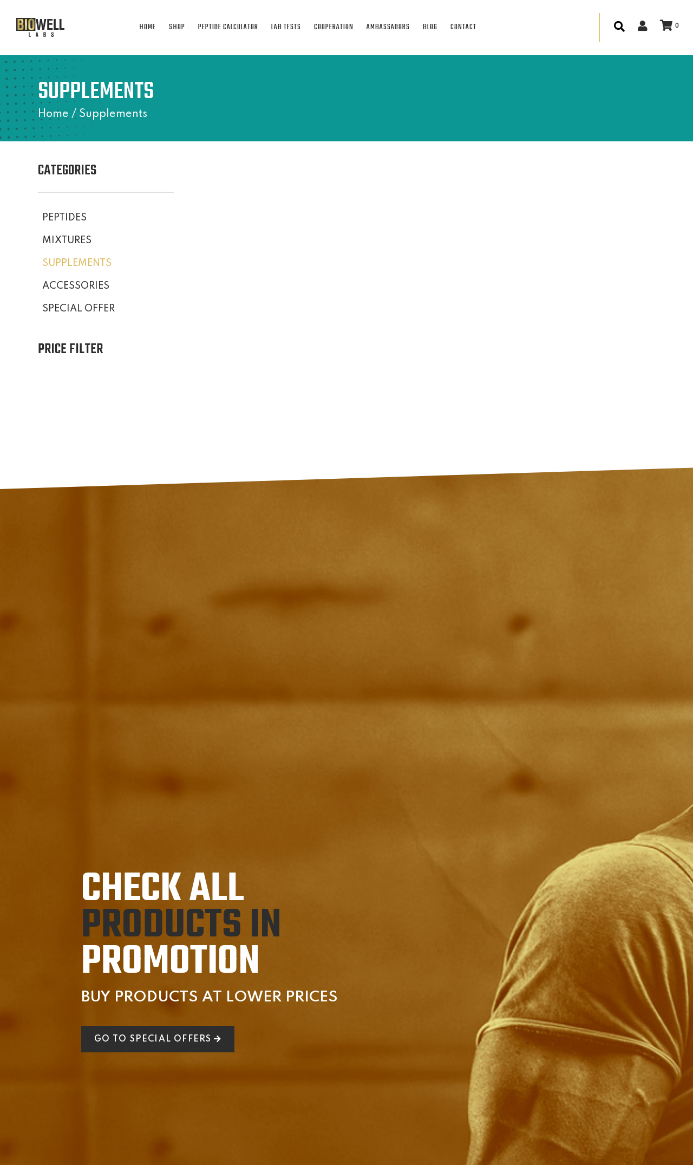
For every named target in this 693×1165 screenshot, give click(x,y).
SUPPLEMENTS (77, 263)
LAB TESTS (286, 27)
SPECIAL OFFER (78, 309)
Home (53, 114)
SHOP (177, 27)
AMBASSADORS (388, 27)
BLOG (430, 27)
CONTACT (463, 27)
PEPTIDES (64, 218)
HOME (147, 27)
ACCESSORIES (75, 286)
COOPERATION (334, 27)
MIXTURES (66, 240)
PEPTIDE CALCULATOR (228, 27)
